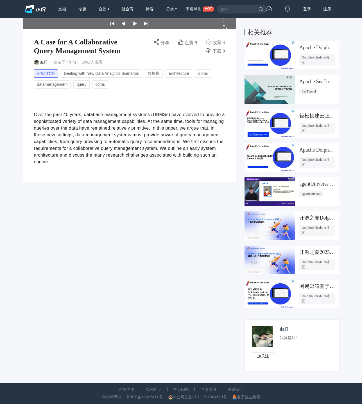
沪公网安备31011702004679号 (200, 397)
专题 (82, 9)
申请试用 (208, 389)
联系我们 (235, 389)
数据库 (154, 73)
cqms (100, 84)
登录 (307, 9)
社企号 (128, 9)
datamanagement (52, 84)
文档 (62, 9)
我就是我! (288, 338)
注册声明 (126, 389)
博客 (150, 9)
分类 (170, 9)
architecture (179, 73)
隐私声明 (154, 389)
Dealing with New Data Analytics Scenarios (101, 73)
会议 (103, 9)
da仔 (43, 62)
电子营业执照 (248, 397)
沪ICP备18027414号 (145, 397)
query (81, 84)
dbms (203, 73)
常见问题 (181, 389)
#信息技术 (46, 73)
